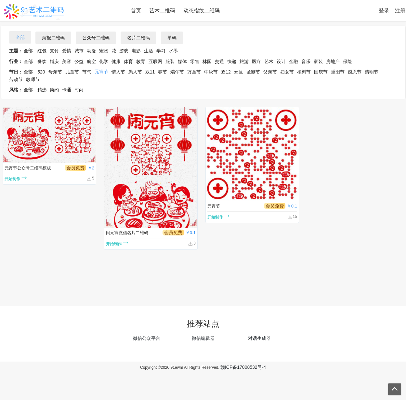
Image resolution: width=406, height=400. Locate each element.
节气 (86, 71)
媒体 (182, 61)
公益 (79, 61)
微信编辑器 (203, 338)
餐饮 (41, 61)
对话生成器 (259, 338)
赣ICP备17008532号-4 (243, 367)
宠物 (103, 50)
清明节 (371, 71)
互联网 (155, 61)
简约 (54, 89)
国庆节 (321, 71)
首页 (136, 10)
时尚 (79, 89)
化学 (103, 61)
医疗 (256, 61)
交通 (219, 61)
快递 (231, 61)
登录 (384, 10)
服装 (170, 61)
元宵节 (101, 71)
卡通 (66, 89)
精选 (41, 89)
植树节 (304, 71)
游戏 (123, 50)
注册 (400, 10)
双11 (150, 71)
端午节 (177, 71)
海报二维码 (53, 37)
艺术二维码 (162, 10)
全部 (20, 37)
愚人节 (135, 71)
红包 (41, 50)
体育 (128, 61)
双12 (226, 71)
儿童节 (72, 71)
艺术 (268, 61)
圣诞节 (253, 71)
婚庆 (54, 61)
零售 (194, 61)
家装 (318, 61)
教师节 (33, 79)
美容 (66, 61)
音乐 (305, 61)
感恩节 (354, 71)
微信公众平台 (146, 338)
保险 (347, 61)
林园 (207, 61)
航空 (91, 61)
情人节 (118, 71)
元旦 (238, 71)
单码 (172, 37)
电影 (136, 50)
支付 (54, 50)
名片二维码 (138, 37)
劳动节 (16, 79)
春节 (162, 71)
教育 (140, 61)
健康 (116, 61)
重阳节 (338, 71)
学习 (160, 50)
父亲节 (270, 71)
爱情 (66, 50)
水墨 (173, 50)
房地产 (333, 61)
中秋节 (211, 71)
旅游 (244, 61)
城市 (79, 50)
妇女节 (287, 71)
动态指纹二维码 (201, 10)
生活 (148, 50)
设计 (281, 61)
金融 (293, 61)
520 (41, 71)
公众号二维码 (96, 37)
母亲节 (55, 71)
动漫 (91, 50)
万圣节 (194, 71)
